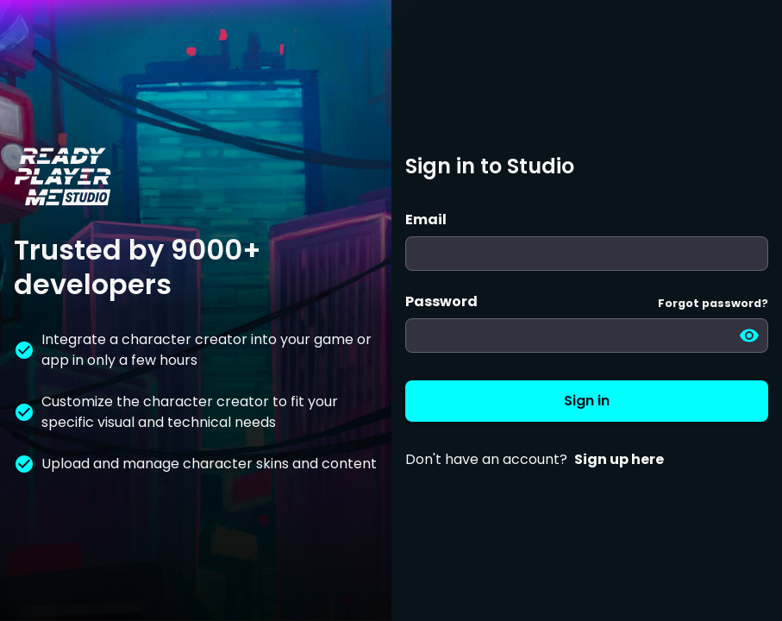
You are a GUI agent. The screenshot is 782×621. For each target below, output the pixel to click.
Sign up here (619, 459)
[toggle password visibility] (749, 335)
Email (426, 219)
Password (441, 301)
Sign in (587, 401)
